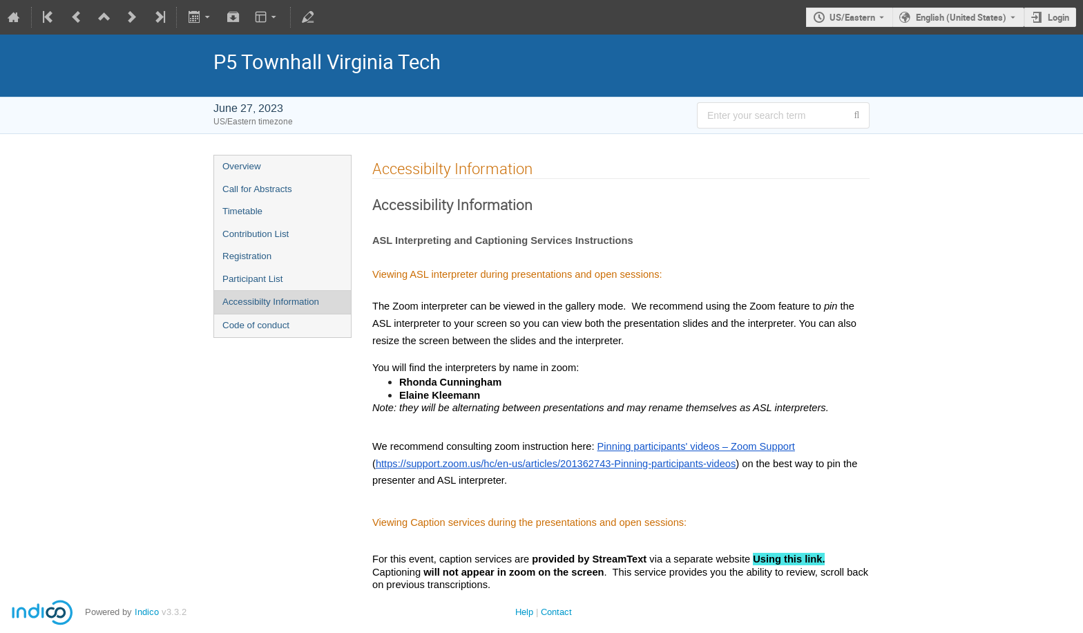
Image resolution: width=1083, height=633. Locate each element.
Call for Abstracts (257, 189)
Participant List (252, 279)
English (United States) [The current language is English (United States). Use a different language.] (961, 17)
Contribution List (255, 234)
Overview (241, 166)
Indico (147, 612)
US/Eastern (852, 17)
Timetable (242, 211)
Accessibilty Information (270, 301)
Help (524, 612)
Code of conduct (255, 325)
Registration (246, 256)
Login (1058, 17)
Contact (556, 612)
